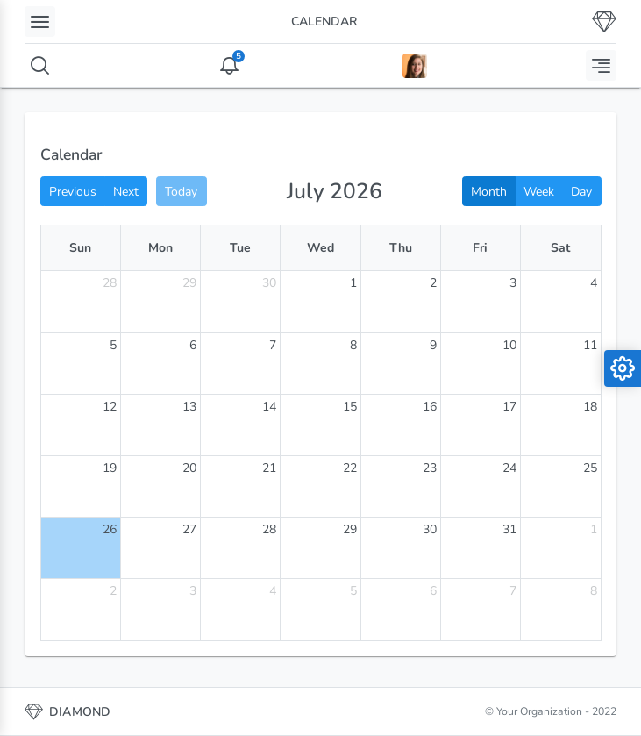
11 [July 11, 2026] (590, 345)
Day (581, 191)
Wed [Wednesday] (320, 247)
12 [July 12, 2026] (110, 406)
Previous (72, 191)
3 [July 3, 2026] (512, 283)
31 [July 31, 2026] (509, 529)
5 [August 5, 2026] (353, 590)
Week (538, 191)
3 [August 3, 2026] (192, 590)
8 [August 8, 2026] (593, 590)
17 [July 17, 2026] (509, 406)
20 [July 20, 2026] (189, 468)
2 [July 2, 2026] (433, 283)
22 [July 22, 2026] (350, 468)
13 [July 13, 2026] (189, 406)
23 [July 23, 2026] (430, 468)
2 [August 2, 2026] (113, 590)
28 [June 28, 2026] (110, 283)
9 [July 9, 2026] (433, 345)
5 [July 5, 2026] (113, 345)
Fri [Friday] (480, 247)
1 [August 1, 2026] (593, 529)
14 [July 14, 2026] (269, 406)
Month (489, 191)
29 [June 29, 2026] (189, 283)
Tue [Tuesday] (240, 247)
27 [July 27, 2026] (189, 529)
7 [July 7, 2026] (272, 345)
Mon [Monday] (160, 247)
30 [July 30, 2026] (430, 529)
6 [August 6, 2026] (433, 590)
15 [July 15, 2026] (350, 406)
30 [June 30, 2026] (269, 283)
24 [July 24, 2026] (509, 468)
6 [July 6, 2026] (192, 345)
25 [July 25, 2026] (590, 468)
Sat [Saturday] (560, 247)
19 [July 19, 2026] (110, 468)
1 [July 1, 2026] (353, 283)
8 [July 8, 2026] (353, 345)
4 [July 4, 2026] (593, 283)
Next (126, 191)
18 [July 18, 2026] (590, 406)
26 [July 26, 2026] (110, 529)
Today (181, 191)
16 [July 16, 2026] (430, 406)
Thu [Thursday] (400, 247)
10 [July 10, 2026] (509, 345)
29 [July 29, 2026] (350, 529)
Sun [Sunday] (80, 247)
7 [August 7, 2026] (512, 590)
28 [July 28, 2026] (269, 529)
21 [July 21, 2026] (269, 468)
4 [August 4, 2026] (272, 590)
